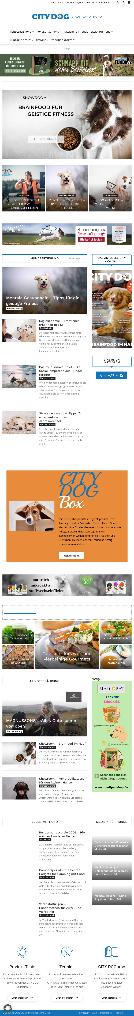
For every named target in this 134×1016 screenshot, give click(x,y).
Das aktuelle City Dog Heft (112, 259)
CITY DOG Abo (56, 2)
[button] (118, 2)
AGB (94, 1012)
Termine (42, 40)
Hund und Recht (21, 40)
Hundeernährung (49, 31)
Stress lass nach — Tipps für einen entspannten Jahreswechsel (60, 417)
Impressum (83, 1012)
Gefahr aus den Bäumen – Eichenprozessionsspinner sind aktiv (111, 846)
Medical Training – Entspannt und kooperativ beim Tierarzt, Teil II (111, 871)
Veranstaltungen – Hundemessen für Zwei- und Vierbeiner (60, 907)
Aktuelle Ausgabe (75, 2)
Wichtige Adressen (63, 40)
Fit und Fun (24, 196)
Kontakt (119, 1012)
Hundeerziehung (22, 31)
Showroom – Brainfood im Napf (62, 743)
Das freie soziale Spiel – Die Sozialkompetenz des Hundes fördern (61, 370)
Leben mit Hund (102, 31)
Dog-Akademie (110, 196)
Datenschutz (106, 1012)
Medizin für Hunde (76, 31)
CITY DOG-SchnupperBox (98, 2)
